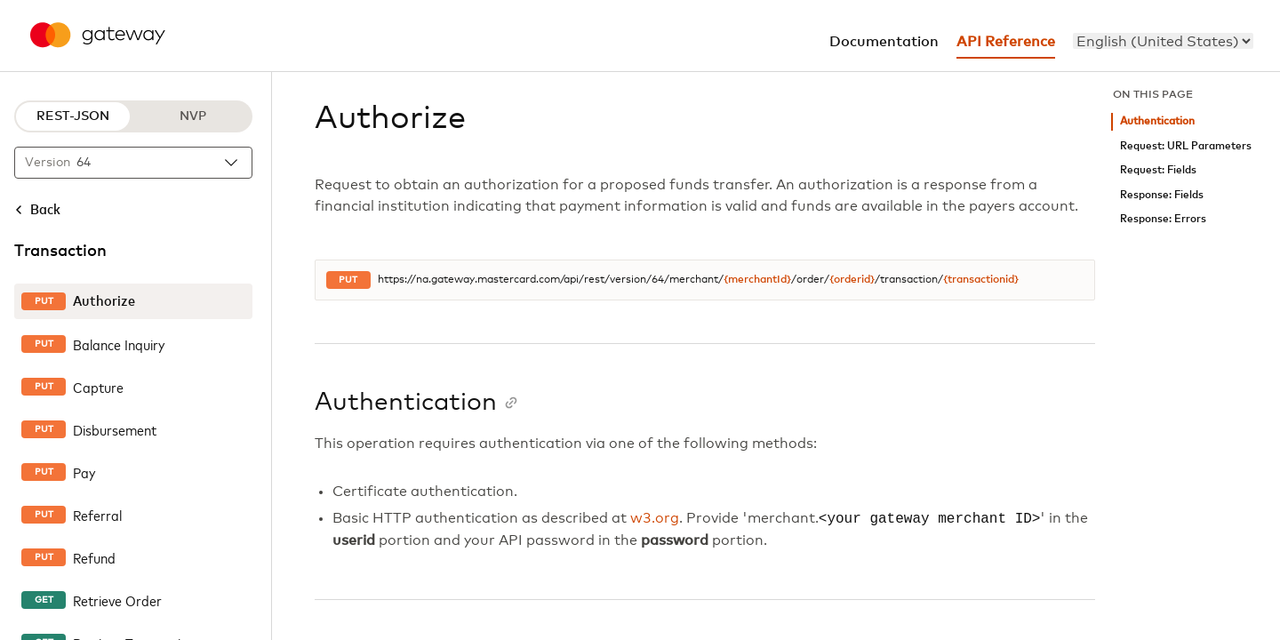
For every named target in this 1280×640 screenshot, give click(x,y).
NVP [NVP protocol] (193, 116)
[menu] (1163, 41)
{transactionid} (981, 280)
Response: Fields (1162, 195)
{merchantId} (757, 280)
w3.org (654, 519)
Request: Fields (1158, 170)
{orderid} (852, 280)
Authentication (1157, 121)
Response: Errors (1163, 219)
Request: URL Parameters (1186, 146)
